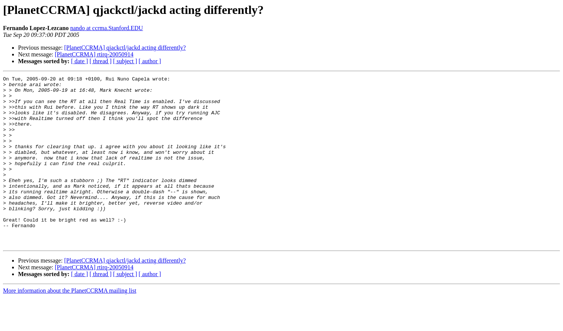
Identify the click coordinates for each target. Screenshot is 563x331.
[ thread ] (100, 61)
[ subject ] (125, 61)
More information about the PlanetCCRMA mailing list (69, 324)
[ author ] (150, 61)
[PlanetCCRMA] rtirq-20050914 (94, 54)
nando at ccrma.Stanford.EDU (106, 28)
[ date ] (79, 61)
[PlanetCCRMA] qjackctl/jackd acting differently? (125, 47)
